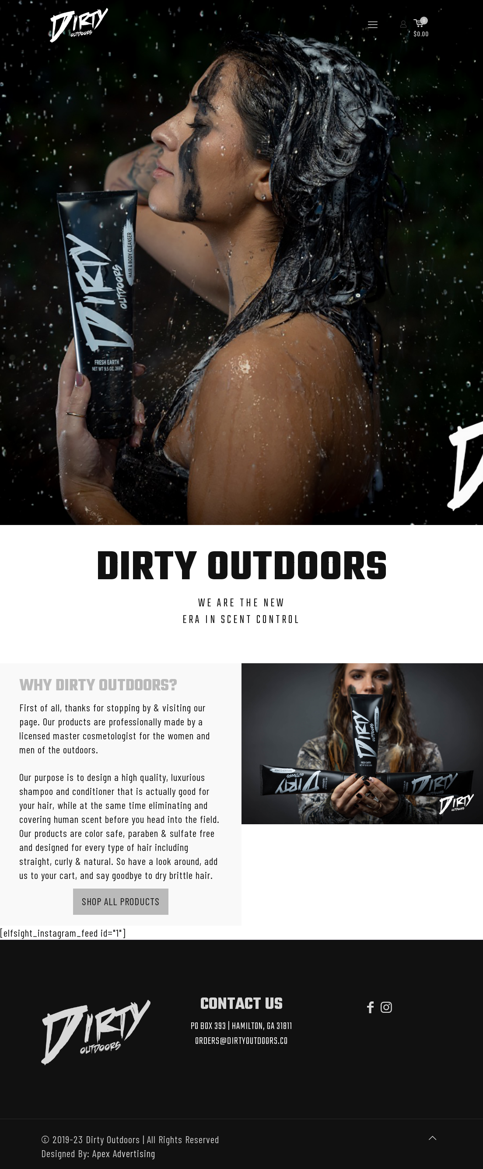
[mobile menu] (372, 24)
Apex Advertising (123, 1153)
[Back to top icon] (433, 1137)
